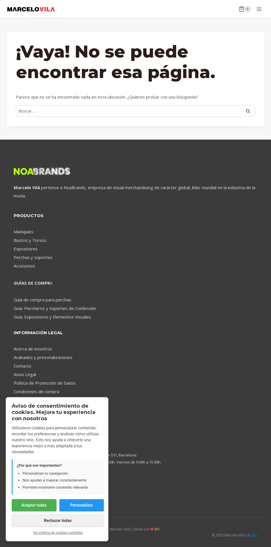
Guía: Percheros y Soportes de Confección (55, 308)
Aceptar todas (33, 505)
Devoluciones (27, 400)
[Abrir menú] (259, 9)
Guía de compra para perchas (42, 300)
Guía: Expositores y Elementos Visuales (52, 317)
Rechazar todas (58, 520)
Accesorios (24, 266)
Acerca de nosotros (33, 349)
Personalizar (81, 505)
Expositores (26, 249)
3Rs (254, 535)
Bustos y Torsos (30, 240)
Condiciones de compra (36, 391)
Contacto (22, 366)
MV (157, 529)
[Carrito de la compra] (245, 9)
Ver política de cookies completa (58, 533)
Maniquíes (23, 231)
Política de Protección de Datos (45, 383)
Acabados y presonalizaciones (43, 357)
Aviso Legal (25, 374)
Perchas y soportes (33, 257)
